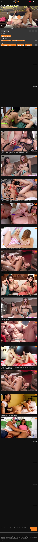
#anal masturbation (4, 344)
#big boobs (16, 415)
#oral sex (7, 272)
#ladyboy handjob (9, 342)
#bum (9, 415)
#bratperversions (4, 415)
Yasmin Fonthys (6, 36)
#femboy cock (15, 342)
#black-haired (11, 248)
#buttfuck (8, 295)
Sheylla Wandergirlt (14, 529)
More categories (33, 527)
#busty (27, 152)
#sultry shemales (16, 367)
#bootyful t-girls (9, 367)
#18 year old (2, 527)
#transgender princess (27, 200)
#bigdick (27, 248)
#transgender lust (9, 368)
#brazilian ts (3, 200)
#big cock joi (3, 342)
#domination (16, 152)
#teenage (6, 248)
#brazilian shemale (16, 200)
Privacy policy (18, 533)
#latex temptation (23, 367)
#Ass (23, 527)
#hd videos (12, 45)
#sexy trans (3, 368)
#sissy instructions (12, 344)
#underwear (3, 319)
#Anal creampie (15, 527)
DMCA (13, 533)
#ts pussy (32, 295)
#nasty (12, 415)
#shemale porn (3, 295)
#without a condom (28, 225)
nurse (9, 41)
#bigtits (2, 248)
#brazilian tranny (4, 201)
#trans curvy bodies (30, 367)
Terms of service (9, 533)
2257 (22, 533)
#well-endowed (21, 152)
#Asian (20, 527)
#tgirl (21, 200)
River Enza (21, 529)
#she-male (3, 225)
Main (1, 5)
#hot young (24, 295)
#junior (28, 295)
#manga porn (14, 295)
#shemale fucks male (4, 153)
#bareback (21, 45)
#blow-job (4, 45)
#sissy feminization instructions (24, 342)
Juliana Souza (8, 529)
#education (3, 272)
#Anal (11, 527)
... (36, 40)
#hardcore (22, 248)
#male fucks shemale (9, 152)
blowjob (14, 41)
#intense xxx (12, 272)
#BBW (25, 527)
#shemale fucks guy (11, 201)
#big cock (7, 225)
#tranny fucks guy (9, 200)
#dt (19, 248)
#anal (10, 153)
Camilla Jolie (2, 529)
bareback (21, 41)
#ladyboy (28, 45)
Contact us (3, 533)
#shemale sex (17, 225)
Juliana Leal (25, 529)
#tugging (16, 248)
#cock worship (3, 367)
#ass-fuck (22, 225)
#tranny (7, 319)
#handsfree (18, 344)
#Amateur (7, 527)
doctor (3, 41)
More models (34, 530)
